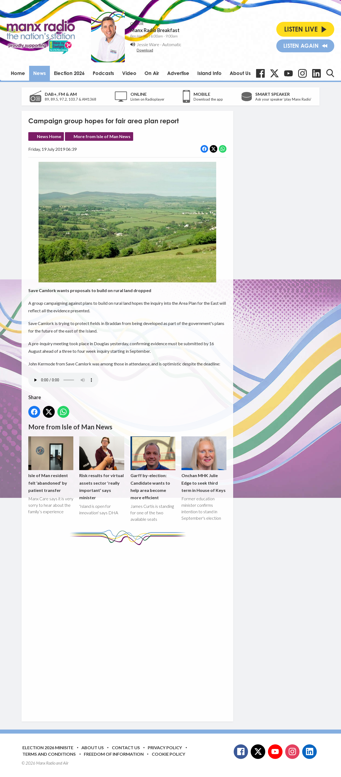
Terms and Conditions (49, 754)
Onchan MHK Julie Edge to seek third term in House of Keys (203, 464)
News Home (49, 136)
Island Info (209, 73)
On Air (151, 73)
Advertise (178, 73)
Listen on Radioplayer (147, 99)
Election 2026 (69, 73)
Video (129, 73)
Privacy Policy (165, 747)
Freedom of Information (114, 754)
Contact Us (126, 747)
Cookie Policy (168, 754)
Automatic (171, 44)
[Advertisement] (129, 629)
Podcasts (103, 73)
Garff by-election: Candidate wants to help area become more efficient (152, 468)
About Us (240, 73)
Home (18, 73)
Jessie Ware (148, 44)
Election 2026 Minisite (47, 747)
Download (145, 50)
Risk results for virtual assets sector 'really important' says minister (101, 468)
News (39, 73)
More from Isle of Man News (102, 136)
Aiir (65, 763)
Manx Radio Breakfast (155, 30)
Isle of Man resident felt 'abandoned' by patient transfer (50, 464)
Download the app (208, 99)
